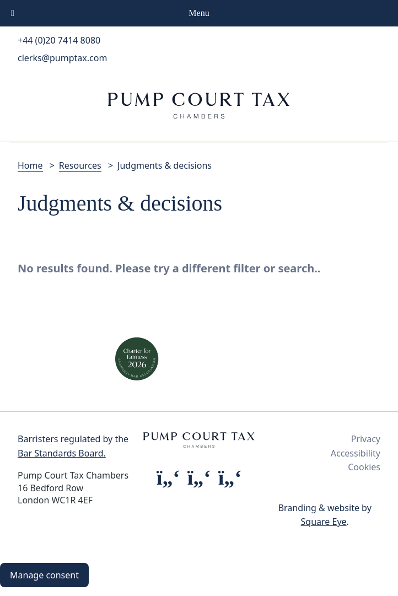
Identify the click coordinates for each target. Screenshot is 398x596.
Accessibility (355, 453)
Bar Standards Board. (62, 453)
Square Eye (324, 522)
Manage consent (44, 575)
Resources (80, 165)
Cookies (364, 467)
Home (30, 165)
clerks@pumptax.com (62, 58)
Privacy (365, 439)
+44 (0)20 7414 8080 (59, 40)
